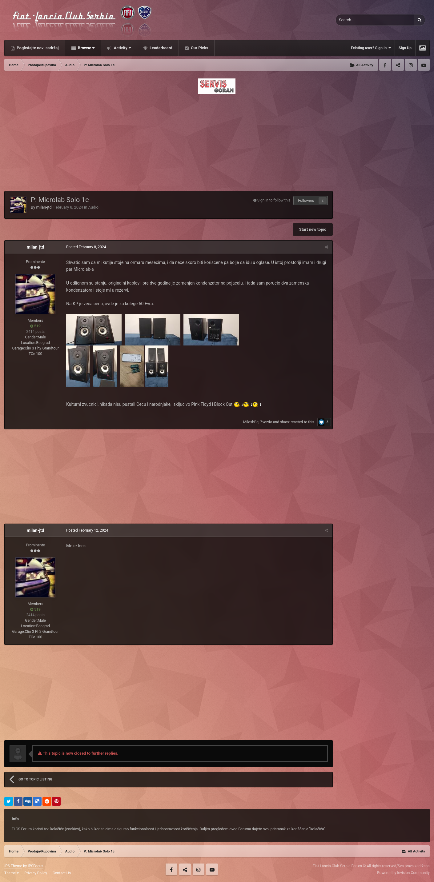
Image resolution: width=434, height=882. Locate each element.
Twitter (398, 65)
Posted (86, 247)
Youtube (424, 65)
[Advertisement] (217, 141)
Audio (93, 207)
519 (35, 326)
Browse (86, 48)
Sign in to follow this (274, 200)
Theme (11, 873)
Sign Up (405, 48)
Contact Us (62, 873)
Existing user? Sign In (371, 48)
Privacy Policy (35, 873)
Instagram (411, 65)
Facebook (385, 65)
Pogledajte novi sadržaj (37, 48)
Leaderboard (160, 48)
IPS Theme (13, 866)
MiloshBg (251, 422)
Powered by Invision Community (403, 873)
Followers (306, 200)
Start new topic (312, 229)
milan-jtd (44, 207)
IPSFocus (35, 866)
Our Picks (199, 48)
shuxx (285, 422)
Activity (122, 48)
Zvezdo (266, 422)
